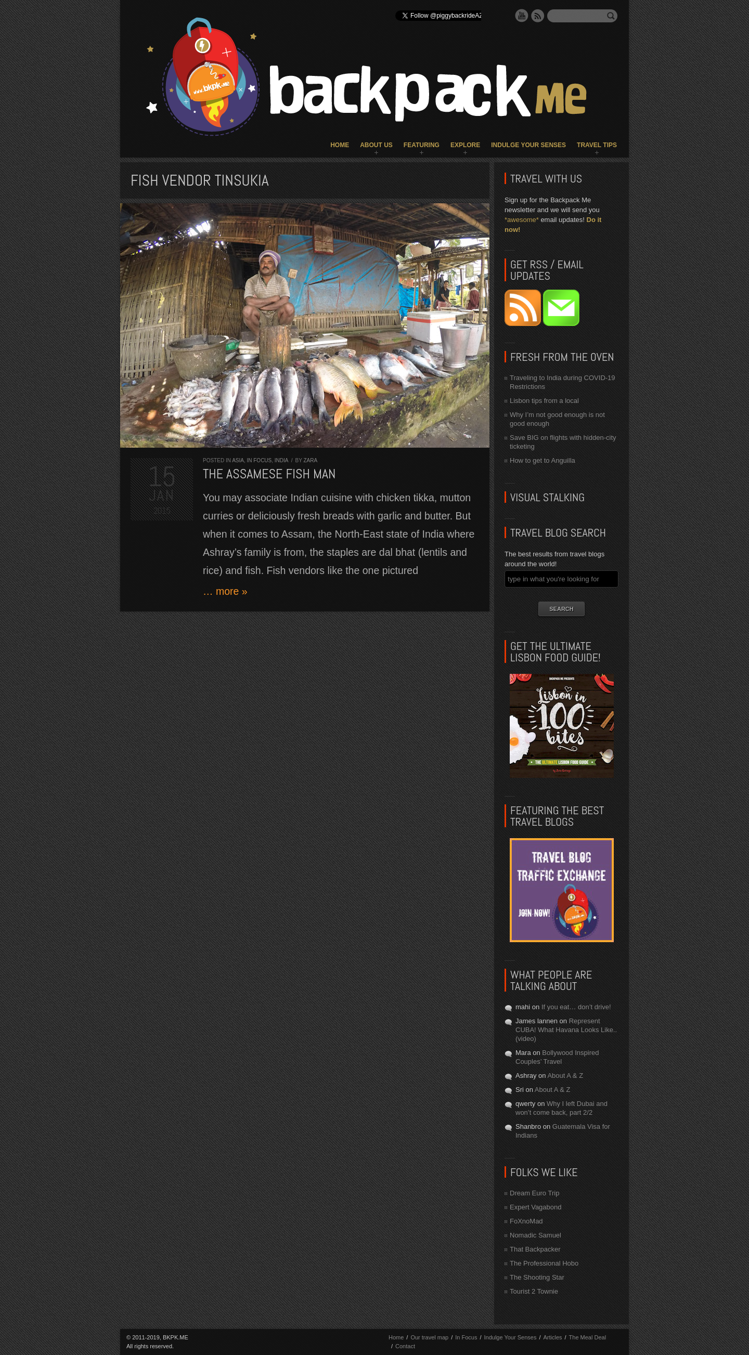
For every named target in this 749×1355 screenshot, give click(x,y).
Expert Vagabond (536, 1207)
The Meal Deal (587, 1337)
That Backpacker (535, 1249)
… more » (225, 591)
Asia (238, 460)
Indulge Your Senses (528, 145)
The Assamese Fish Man (269, 474)
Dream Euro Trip (534, 1193)
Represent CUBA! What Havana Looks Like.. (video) (566, 1030)
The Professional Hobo (544, 1263)
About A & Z (565, 1075)
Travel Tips (597, 145)
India (281, 460)
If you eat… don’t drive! (576, 1007)
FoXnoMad (526, 1221)
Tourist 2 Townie (534, 1291)
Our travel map (429, 1337)
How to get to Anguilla (542, 460)
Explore (465, 145)
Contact (405, 1346)
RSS (538, 15)
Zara (310, 460)
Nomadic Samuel (535, 1235)
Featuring (422, 145)
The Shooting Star (537, 1277)
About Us (376, 145)
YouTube (521, 15)
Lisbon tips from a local (544, 401)
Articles (552, 1337)
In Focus (259, 460)
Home (339, 145)
